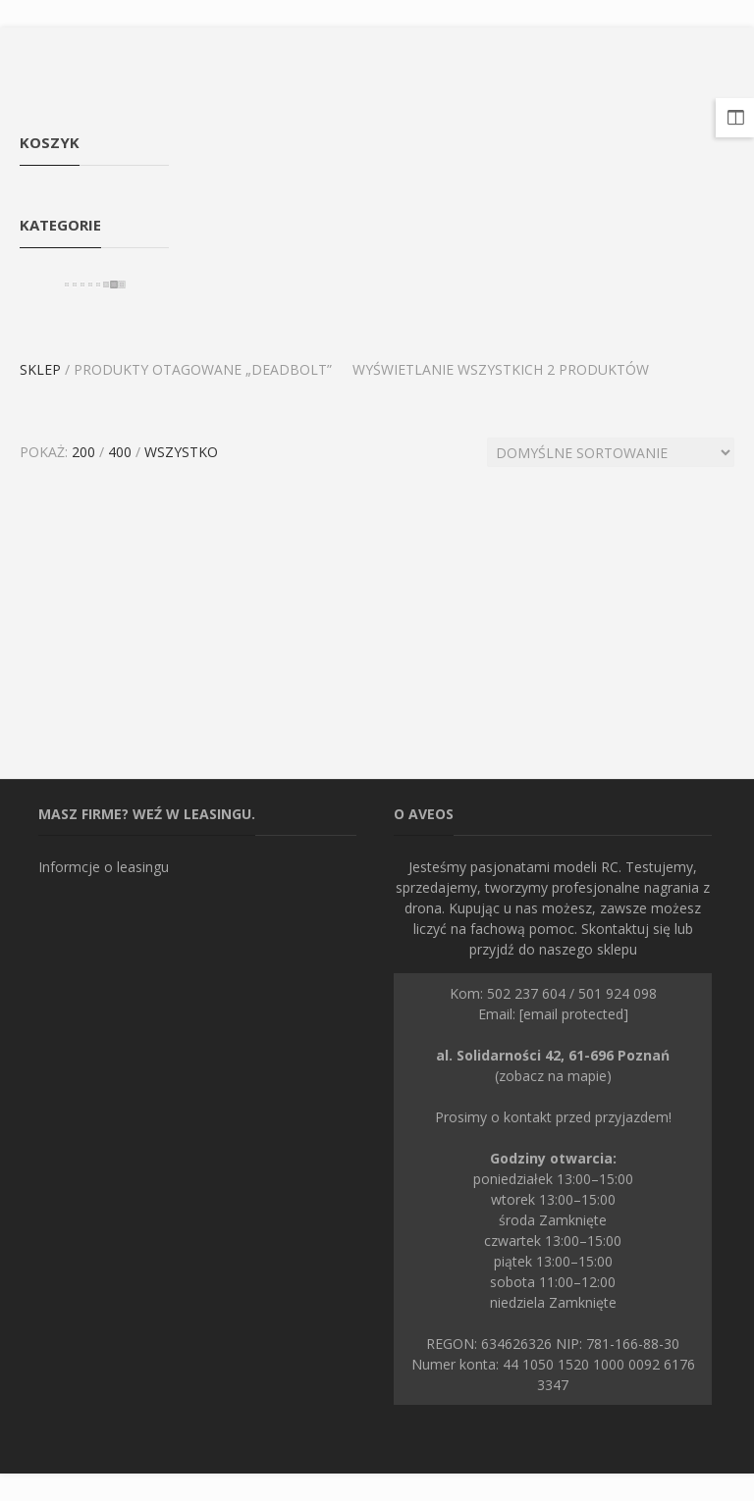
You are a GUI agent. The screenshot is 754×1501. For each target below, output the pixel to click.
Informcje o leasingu (103, 866)
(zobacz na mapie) (553, 1065)
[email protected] (573, 1014)
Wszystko (181, 451)
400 (120, 451)
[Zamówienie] (610, 452)
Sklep (40, 369)
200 (83, 451)
